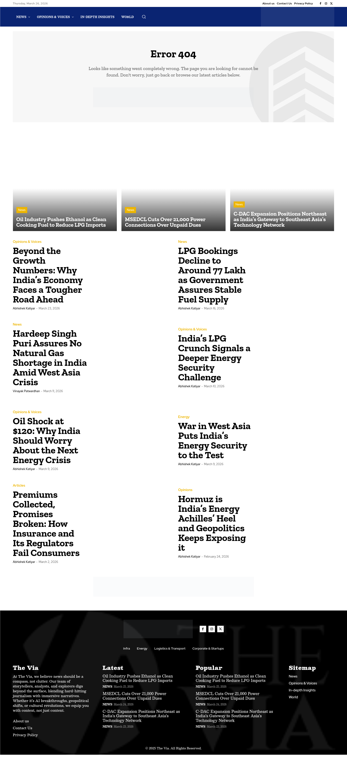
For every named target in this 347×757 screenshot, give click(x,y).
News (22, 212)
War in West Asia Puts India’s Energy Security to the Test (214, 442)
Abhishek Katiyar (24, 311)
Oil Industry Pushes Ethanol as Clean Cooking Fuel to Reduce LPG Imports (138, 680)
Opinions (185, 492)
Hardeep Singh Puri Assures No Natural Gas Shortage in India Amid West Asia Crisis (50, 360)
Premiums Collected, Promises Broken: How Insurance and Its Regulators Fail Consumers (46, 526)
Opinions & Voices (27, 244)
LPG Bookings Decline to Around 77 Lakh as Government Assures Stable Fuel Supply (212, 277)
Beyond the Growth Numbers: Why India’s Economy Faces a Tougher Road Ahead (48, 277)
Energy (184, 419)
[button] (144, 17)
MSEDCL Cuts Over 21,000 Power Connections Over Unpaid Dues (134, 698)
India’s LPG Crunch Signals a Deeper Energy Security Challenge (214, 360)
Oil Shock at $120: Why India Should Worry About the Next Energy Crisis (47, 442)
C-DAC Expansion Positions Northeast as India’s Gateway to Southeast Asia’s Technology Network (141, 718)
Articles (19, 488)
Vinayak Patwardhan (26, 393)
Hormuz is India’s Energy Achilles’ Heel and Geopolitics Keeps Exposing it (212, 525)
